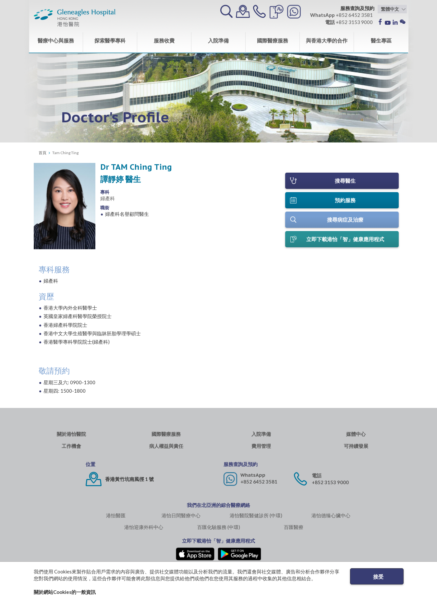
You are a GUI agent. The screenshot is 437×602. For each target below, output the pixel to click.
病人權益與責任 (166, 446)
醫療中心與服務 (56, 40)
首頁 (42, 152)
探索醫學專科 (110, 40)
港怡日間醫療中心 (181, 515)
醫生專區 (381, 40)
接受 (378, 576)
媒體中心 (356, 434)
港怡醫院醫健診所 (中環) (256, 515)
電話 (317, 476)
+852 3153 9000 (330, 482)
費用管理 (261, 446)
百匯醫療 (293, 527)
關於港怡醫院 (71, 434)
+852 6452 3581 (258, 482)
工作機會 (71, 446)
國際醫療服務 (272, 40)
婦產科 (107, 198)
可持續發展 (356, 446)
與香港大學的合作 (326, 40)
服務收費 (164, 40)
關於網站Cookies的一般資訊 (65, 592)
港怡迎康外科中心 (143, 527)
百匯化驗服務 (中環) (218, 527)
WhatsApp (252, 475)
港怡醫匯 (116, 515)
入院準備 (218, 40)
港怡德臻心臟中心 (330, 515)
